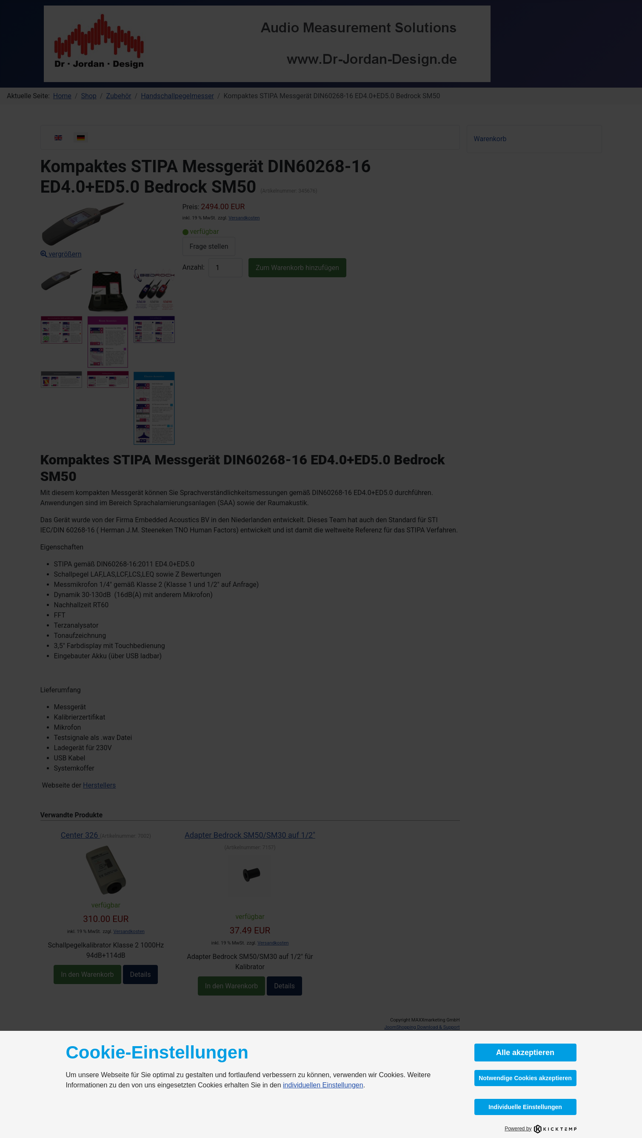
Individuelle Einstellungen (525, 1107)
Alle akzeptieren (525, 1052)
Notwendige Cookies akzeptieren (525, 1078)
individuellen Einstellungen (323, 1085)
